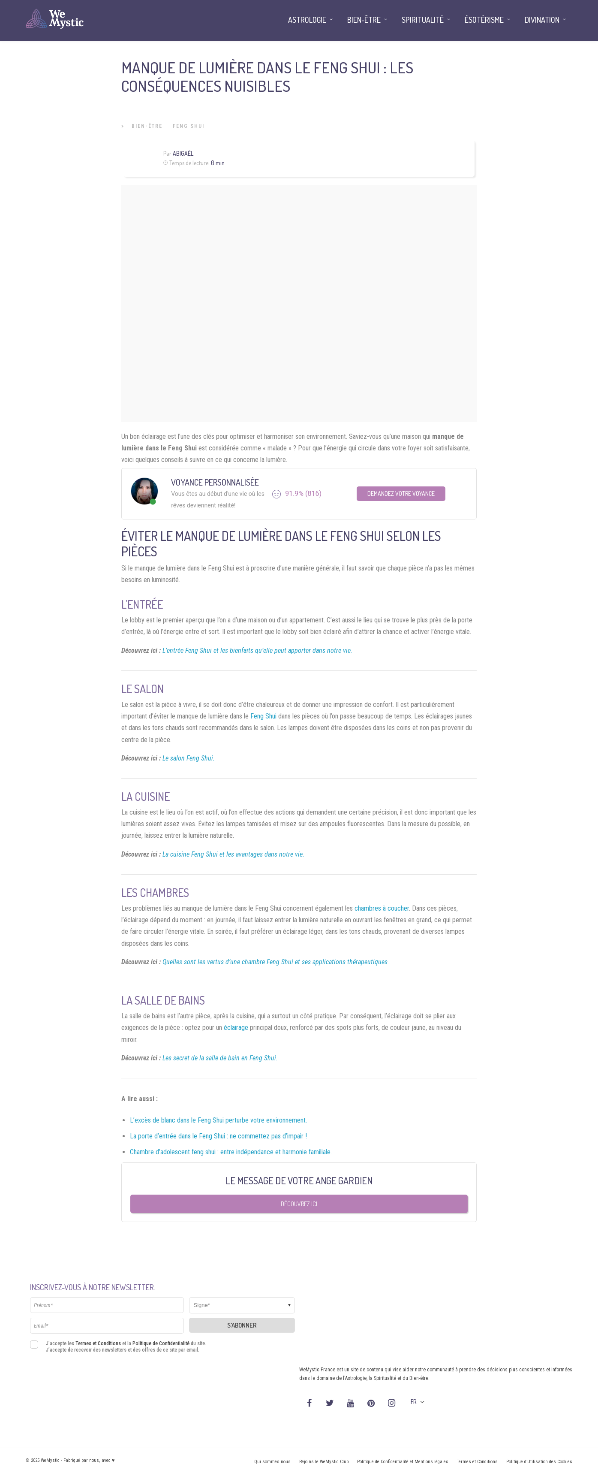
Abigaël (183, 153)
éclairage (236, 1027)
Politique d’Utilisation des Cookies (539, 1461)
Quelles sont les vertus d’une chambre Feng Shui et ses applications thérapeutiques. (275, 962)
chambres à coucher (382, 908)
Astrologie (307, 19)
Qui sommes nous (272, 1461)
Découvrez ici (299, 1203)
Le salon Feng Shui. (188, 758)
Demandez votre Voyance (401, 493)
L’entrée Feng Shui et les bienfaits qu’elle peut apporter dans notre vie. (257, 650)
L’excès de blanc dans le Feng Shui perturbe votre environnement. (218, 1120)
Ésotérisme (484, 19)
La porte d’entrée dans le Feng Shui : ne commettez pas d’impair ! (218, 1136)
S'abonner (242, 1325)
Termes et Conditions (98, 1343)
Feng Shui (188, 126)
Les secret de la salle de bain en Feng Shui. (220, 1058)
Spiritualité (423, 19)
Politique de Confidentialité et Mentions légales (402, 1461)
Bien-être (147, 126)
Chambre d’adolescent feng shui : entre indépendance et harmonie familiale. (231, 1152)
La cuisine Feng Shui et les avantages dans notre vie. (233, 854)
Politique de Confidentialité (160, 1343)
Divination (542, 19)
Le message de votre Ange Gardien (299, 1180)
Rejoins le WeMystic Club (324, 1461)
